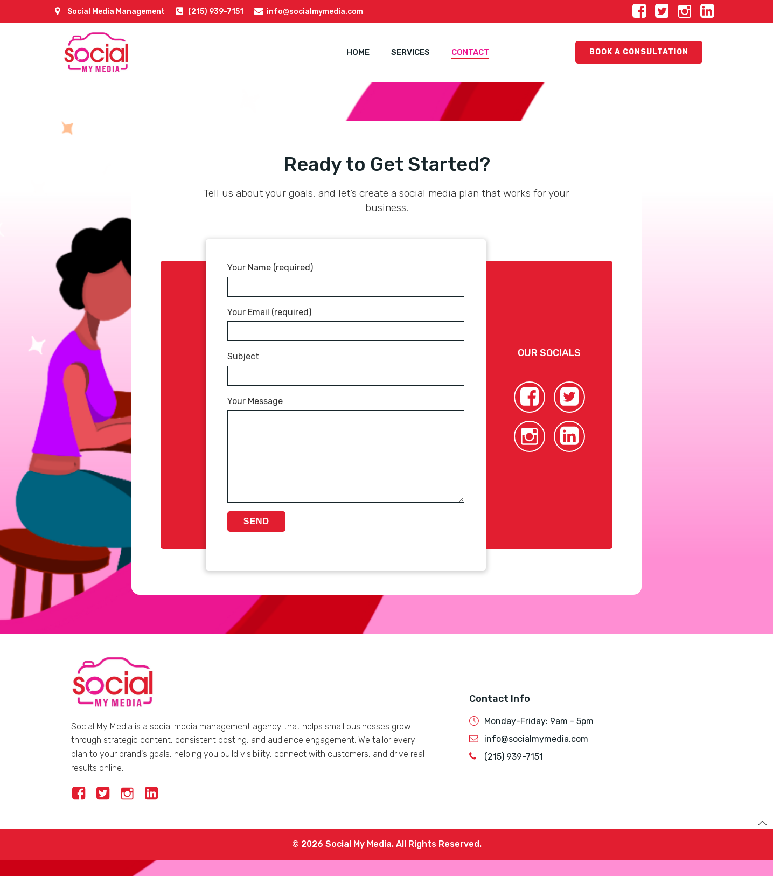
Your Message (345, 457)
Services (410, 52)
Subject (345, 368)
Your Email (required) (345, 324)
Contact (470, 52)
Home (358, 52)
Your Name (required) (345, 279)
